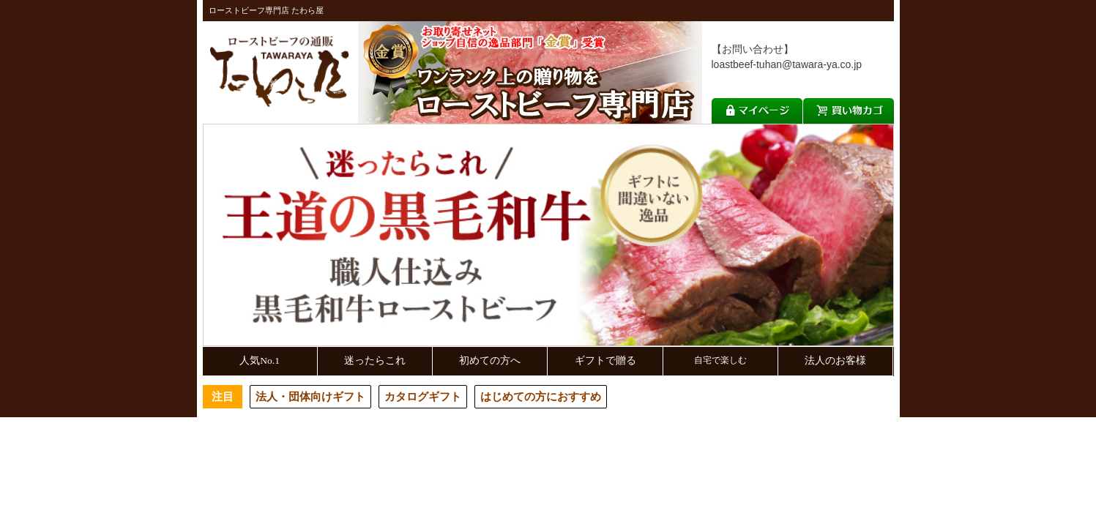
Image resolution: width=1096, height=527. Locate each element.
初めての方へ (490, 360)
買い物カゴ (848, 111)
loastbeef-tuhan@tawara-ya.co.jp (787, 64)
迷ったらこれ (375, 360)
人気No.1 (259, 360)
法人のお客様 (835, 360)
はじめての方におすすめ (540, 396)
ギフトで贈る (605, 360)
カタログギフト (422, 396)
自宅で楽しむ (720, 360)
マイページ (757, 111)
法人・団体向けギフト (310, 396)
